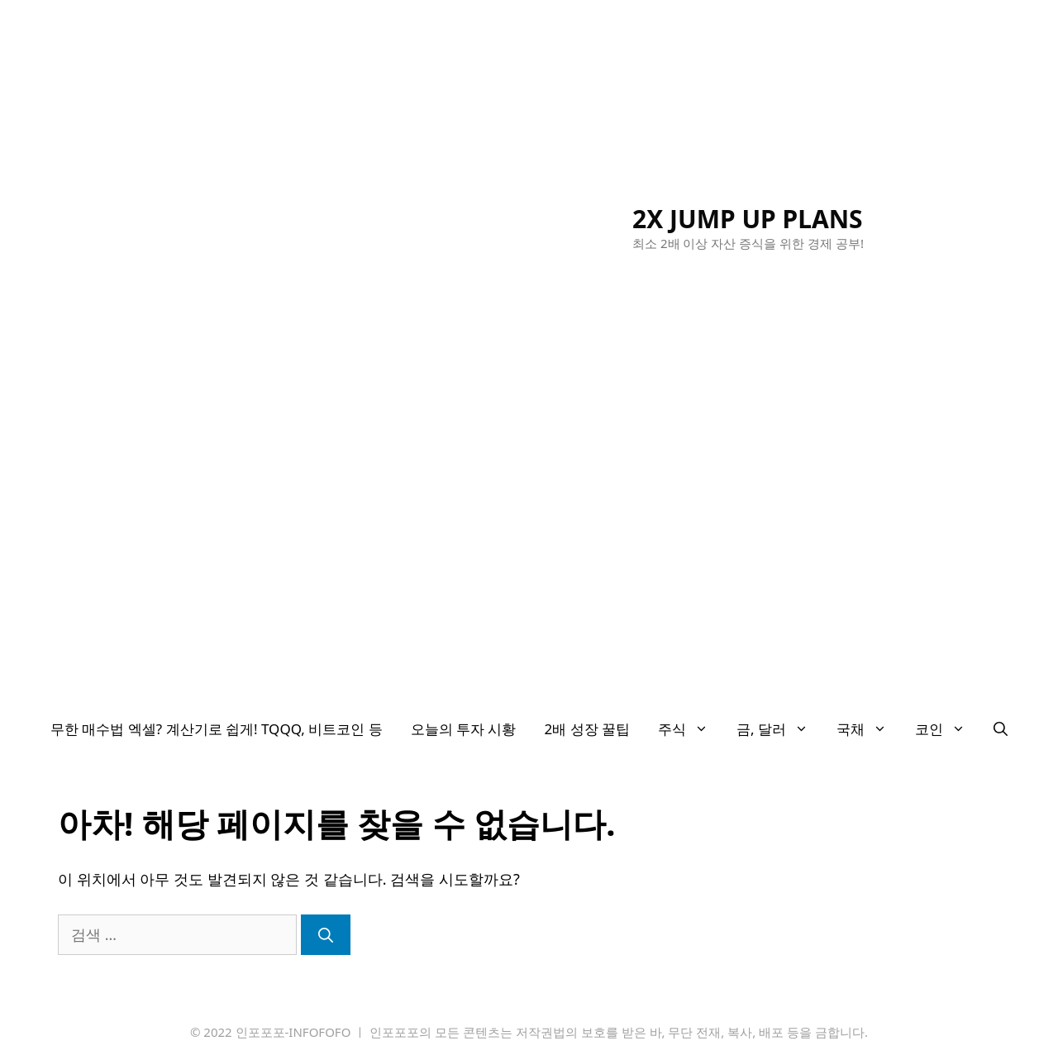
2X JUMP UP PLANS (747, 219)
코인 (947, 729)
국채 (868, 729)
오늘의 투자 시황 (464, 728)
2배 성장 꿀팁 (588, 728)
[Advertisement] (529, 580)
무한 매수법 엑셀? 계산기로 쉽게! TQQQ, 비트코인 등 (216, 728)
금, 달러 (779, 729)
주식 (690, 729)
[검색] (325, 934)
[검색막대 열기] (1000, 729)
